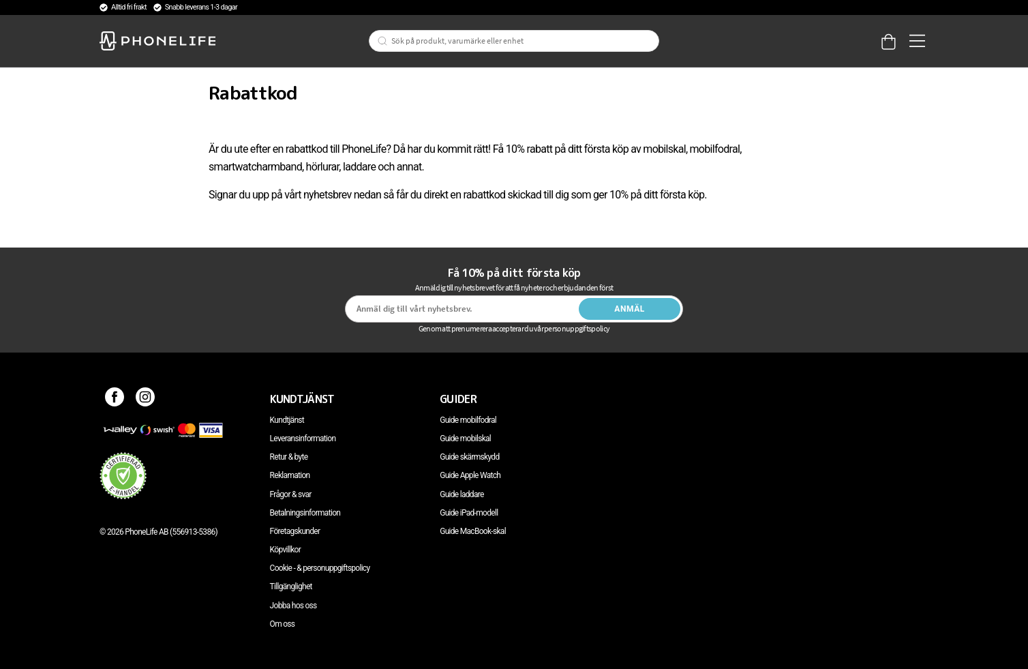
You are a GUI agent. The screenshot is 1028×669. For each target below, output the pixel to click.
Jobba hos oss (293, 605)
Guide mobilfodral (468, 420)
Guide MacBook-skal (473, 531)
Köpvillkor (285, 549)
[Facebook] (115, 399)
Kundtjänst (287, 420)
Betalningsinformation (305, 513)
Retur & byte (289, 457)
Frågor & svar (291, 494)
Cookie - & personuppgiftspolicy (320, 568)
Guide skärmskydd (469, 457)
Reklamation (290, 475)
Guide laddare (461, 494)
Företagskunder (295, 531)
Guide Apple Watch (470, 475)
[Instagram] (145, 399)
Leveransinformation (303, 438)
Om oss (282, 624)
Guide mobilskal (465, 438)
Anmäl (629, 309)
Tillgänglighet (291, 586)
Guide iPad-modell (469, 513)
